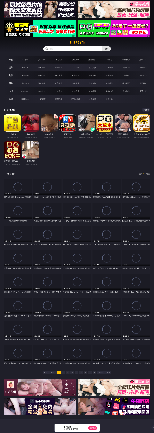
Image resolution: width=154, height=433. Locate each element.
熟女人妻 (92, 67)
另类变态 (143, 75)
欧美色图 (58, 83)
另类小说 (109, 91)
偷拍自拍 (42, 75)
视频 (11, 67)
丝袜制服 (109, 67)
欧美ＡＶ (58, 67)
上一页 (53, 372)
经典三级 (109, 75)
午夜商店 (42, 99)
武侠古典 (75, 91)
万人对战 (58, 59)
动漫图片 (75, 83)
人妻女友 (58, 91)
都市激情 (25, 91)
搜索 (106, 48)
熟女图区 (126, 83)
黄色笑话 (126, 91)
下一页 (100, 372)
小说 (11, 91)
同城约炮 (25, 99)
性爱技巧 (143, 91)
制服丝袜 (92, 75)
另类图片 (143, 83)
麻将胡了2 (92, 59)
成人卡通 (58, 75)
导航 (11, 99)
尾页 (108, 372)
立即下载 (93, 428)
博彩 (11, 59)
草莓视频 (58, 99)
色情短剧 (109, 99)
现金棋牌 (126, 59)
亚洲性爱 (25, 75)
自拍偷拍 (42, 67)
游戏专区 (75, 59)
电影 (11, 75)
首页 (45, 372)
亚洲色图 (42, 83)
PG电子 (25, 59)
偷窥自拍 (25, 83)
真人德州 (42, 59)
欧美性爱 (75, 75)
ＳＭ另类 (143, 67)
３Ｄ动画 (75, 67)
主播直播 (126, 67)
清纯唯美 (109, 83)
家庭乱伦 (42, 91)
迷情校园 (92, 91)
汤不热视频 (75, 99)
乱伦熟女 (126, 75)
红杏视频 (92, 99)
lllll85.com (77, 43)
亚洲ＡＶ (25, 67)
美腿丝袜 (92, 83)
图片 (11, 83)
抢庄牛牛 (143, 59)
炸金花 (109, 59)
